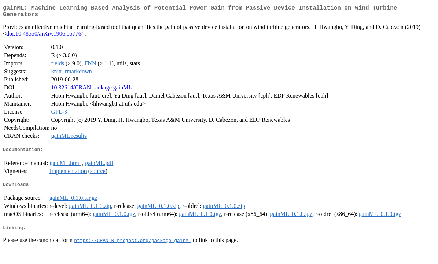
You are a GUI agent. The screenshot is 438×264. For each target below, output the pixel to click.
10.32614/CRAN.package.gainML (91, 90)
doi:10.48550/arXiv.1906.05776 (43, 36)
